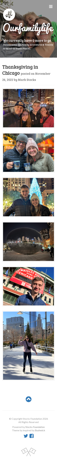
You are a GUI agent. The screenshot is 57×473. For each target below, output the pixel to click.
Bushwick (40, 430)
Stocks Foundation (35, 426)
